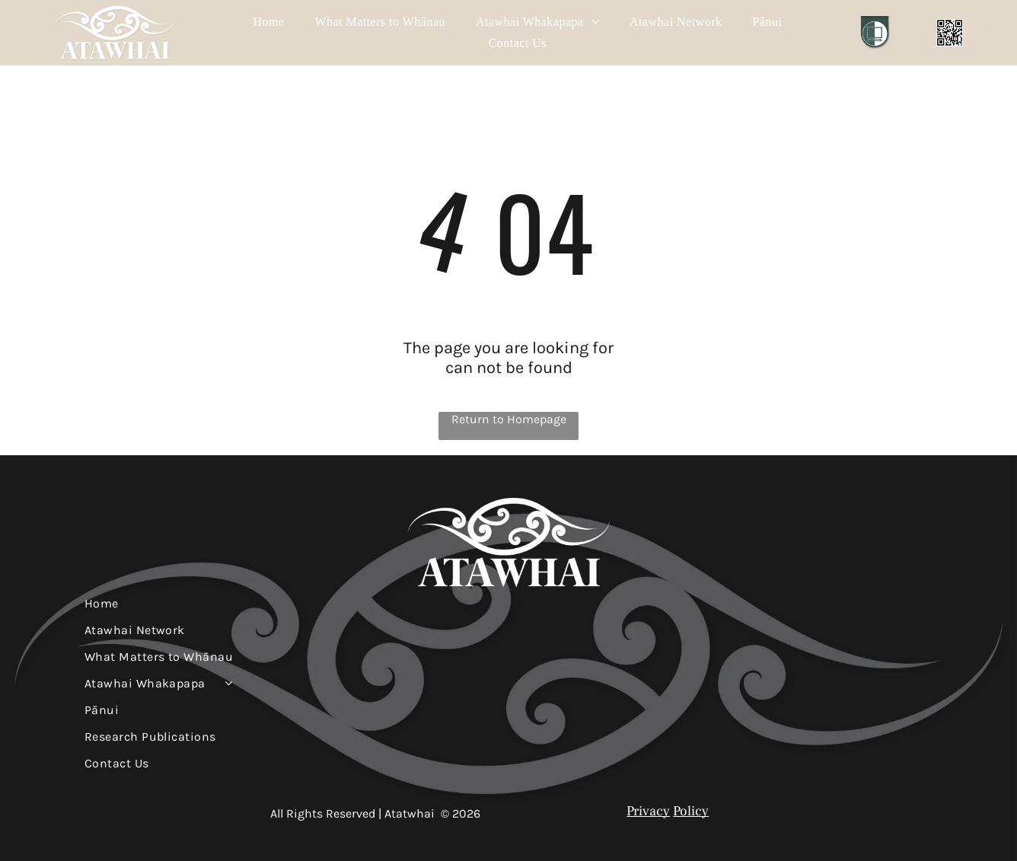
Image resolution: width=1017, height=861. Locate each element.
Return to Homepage (508, 419)
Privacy (648, 811)
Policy (691, 811)
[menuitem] (268, 22)
